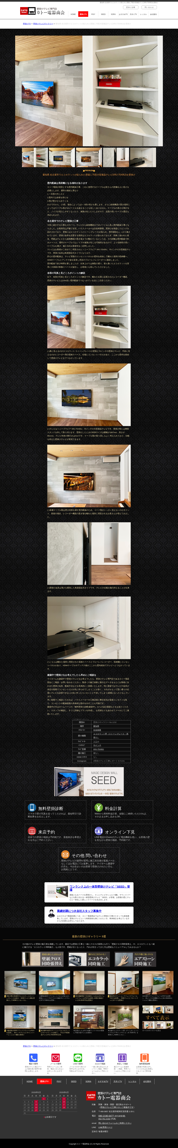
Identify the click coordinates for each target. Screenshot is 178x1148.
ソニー (96, 741)
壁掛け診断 (130, 7)
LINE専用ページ (105, 1127)
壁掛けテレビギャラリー (43, 24)
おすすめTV (123, 14)
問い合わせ (149, 7)
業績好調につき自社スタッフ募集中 (79, 910)
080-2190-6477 (106, 1116)
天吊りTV (133, 14)
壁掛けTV (83, 14)
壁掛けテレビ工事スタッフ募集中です (117, 1107)
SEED (103, 14)
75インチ (97, 745)
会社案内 (153, 14)
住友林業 (97, 730)
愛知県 (96, 726)
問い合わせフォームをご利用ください (115, 1123)
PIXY (93, 14)
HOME (73, 14)
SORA (113, 14)
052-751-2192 (104, 1119)
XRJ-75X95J (98, 749)
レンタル (143, 14)
